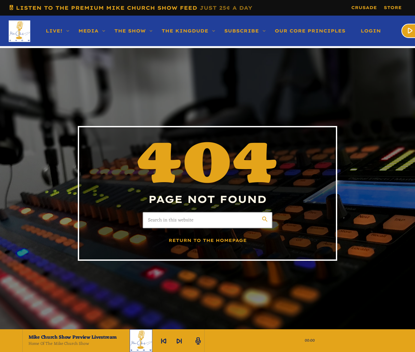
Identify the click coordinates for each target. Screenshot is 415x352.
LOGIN (371, 31)
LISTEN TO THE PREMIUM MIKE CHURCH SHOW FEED (130, 7)
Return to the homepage (208, 240)
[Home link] (19, 31)
